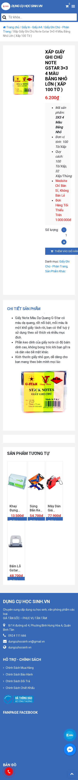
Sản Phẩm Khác (55, 271)
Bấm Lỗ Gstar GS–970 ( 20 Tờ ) (16, 568)
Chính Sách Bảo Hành (19, 674)
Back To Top (72, 774)
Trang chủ (12, 27)
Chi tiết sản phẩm (23, 308)
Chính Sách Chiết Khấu (20, 688)
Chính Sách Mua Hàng (20, 668)
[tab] (25, 308)
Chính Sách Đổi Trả (18, 681)
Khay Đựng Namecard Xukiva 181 (17, 508)
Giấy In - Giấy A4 (32, 27)
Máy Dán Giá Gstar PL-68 (54, 508)
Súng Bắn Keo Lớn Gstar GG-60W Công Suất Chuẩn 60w (36, 508)
